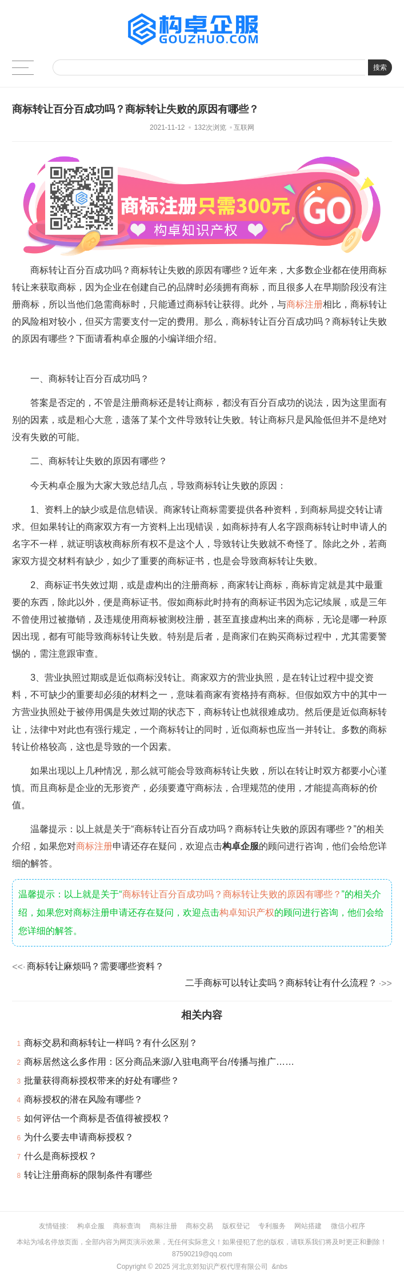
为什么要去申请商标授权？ (79, 1137)
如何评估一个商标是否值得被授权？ (97, 1118)
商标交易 (199, 1226)
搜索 (380, 67)
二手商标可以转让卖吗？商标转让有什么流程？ (281, 983)
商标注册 (304, 304)
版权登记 (236, 1226)
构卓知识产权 (246, 912)
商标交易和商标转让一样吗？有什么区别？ (111, 1043)
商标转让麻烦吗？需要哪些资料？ (95, 966)
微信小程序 (348, 1226)
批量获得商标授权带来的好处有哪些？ (101, 1080)
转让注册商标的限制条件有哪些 (88, 1175)
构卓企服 (91, 1226)
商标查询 (127, 1226)
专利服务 (272, 1226)
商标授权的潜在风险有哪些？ (83, 1099)
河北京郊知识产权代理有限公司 (220, 1267)
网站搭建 (308, 1226)
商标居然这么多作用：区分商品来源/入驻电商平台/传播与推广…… (159, 1062)
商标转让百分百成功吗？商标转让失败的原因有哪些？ (232, 894)
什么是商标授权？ (60, 1156)
